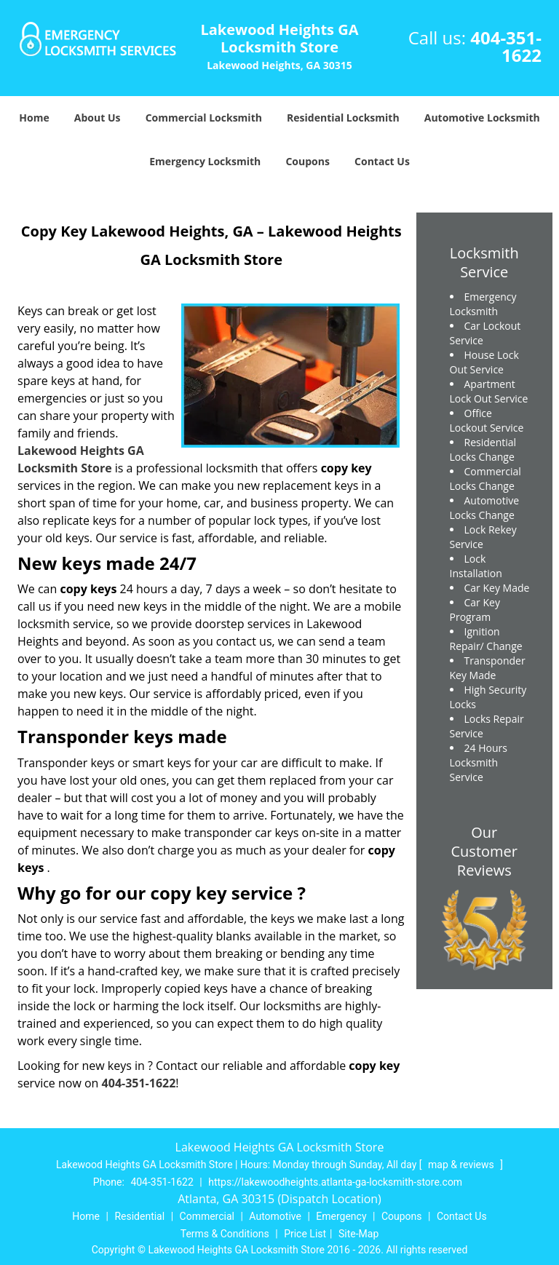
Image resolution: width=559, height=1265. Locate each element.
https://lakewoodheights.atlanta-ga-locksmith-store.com (335, 1182)
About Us (97, 117)
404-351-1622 (506, 46)
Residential (139, 1216)
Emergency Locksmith (205, 161)
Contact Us (382, 161)
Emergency (341, 1216)
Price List (305, 1234)
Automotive (275, 1216)
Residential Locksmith (343, 117)
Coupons (307, 161)
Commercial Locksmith (204, 117)
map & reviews (462, 1164)
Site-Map (358, 1234)
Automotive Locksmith (482, 117)
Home (34, 117)
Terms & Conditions (225, 1234)
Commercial (207, 1216)
